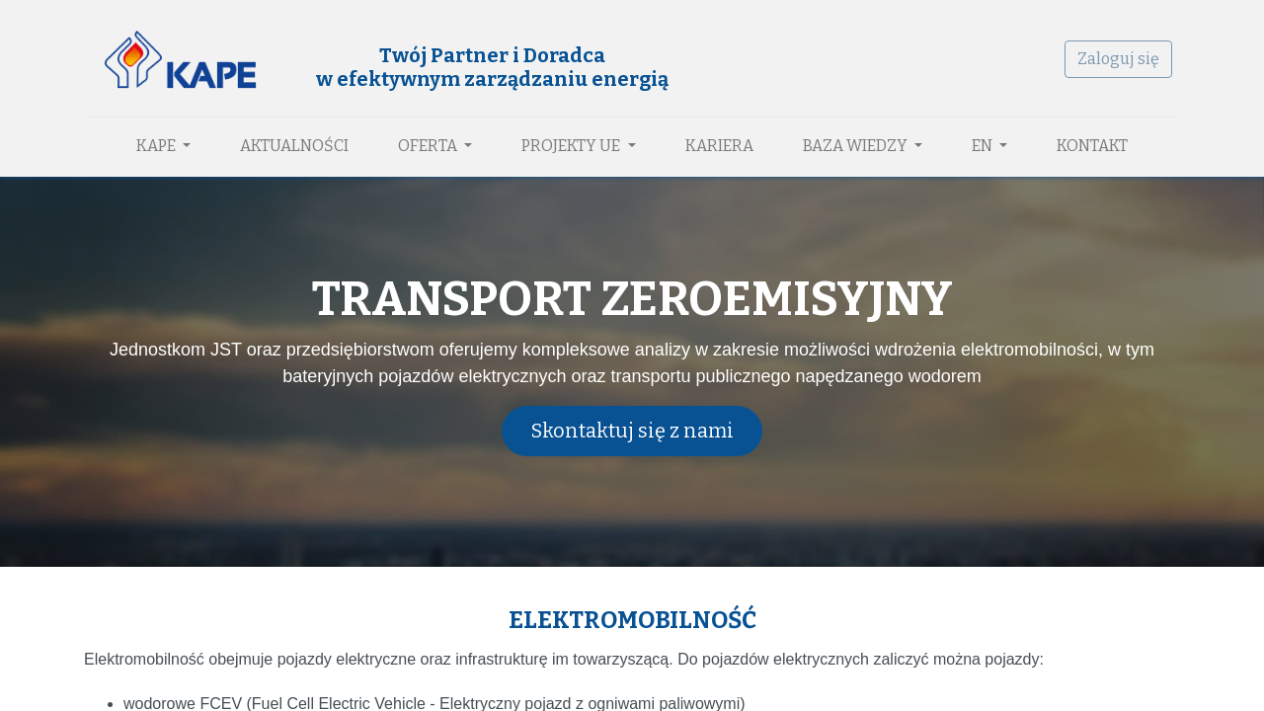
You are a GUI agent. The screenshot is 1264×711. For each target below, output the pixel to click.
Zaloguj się (1118, 58)
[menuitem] (294, 146)
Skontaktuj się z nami (632, 430)
